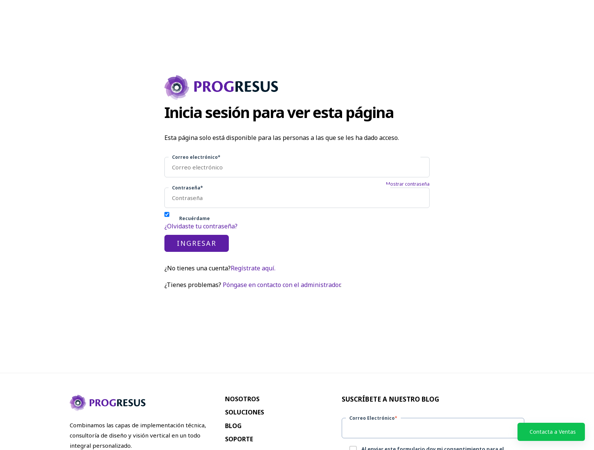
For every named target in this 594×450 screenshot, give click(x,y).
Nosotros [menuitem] (242, 399)
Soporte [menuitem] (239, 439)
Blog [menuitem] (233, 426)
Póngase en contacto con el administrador (281, 285)
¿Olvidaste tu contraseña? (201, 226)
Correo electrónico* (196, 157)
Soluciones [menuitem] (244, 412)
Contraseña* (187, 188)
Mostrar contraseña (408, 184)
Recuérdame (194, 218)
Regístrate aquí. (253, 268)
